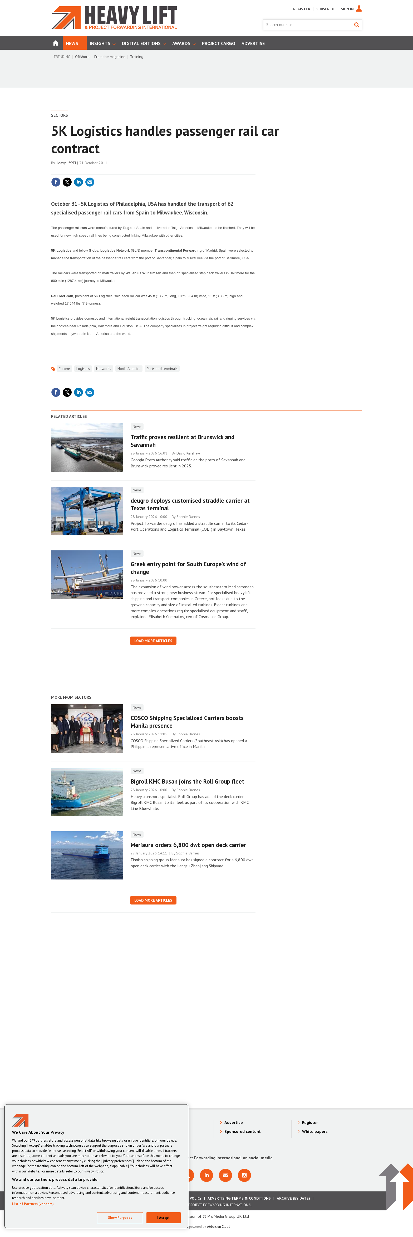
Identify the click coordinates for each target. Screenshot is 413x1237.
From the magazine (109, 56)
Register (301, 9)
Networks (103, 368)
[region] (96, 1166)
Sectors (59, 115)
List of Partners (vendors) (33, 1204)
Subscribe (325, 9)
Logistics (83, 368)
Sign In (347, 9)
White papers (315, 1131)
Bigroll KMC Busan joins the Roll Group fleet (187, 781)
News (137, 426)
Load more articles (153, 640)
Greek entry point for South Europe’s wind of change (188, 567)
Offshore (82, 56)
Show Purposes (120, 1217)
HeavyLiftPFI (66, 162)
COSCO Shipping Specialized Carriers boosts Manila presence (187, 721)
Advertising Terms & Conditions (239, 1198)
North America (128, 368)
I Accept (163, 1217)
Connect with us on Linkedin (206, 1175)
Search (356, 25)
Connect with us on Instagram (244, 1175)
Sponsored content (242, 1131)
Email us (225, 1175)
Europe (64, 368)
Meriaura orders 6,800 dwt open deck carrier (188, 845)
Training (136, 56)
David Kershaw (188, 453)
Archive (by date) (293, 1198)
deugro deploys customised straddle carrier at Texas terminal (190, 504)
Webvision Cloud (218, 1226)
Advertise (233, 1122)
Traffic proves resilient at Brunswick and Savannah (182, 440)
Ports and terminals (162, 368)
